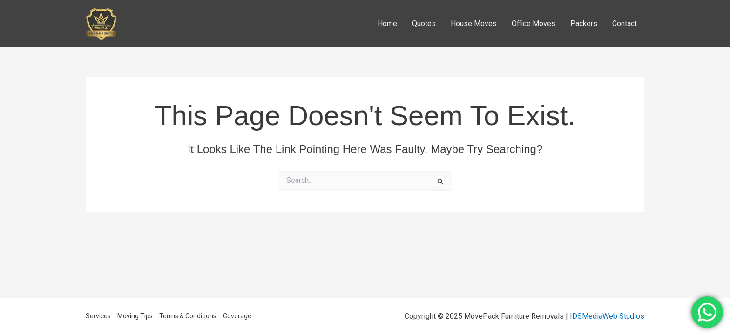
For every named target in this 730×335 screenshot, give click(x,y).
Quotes (424, 23)
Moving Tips (135, 316)
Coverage (237, 316)
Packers (583, 23)
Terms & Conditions (187, 316)
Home (387, 23)
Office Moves (533, 23)
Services (98, 316)
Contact (624, 23)
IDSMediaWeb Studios (607, 316)
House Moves (474, 23)
